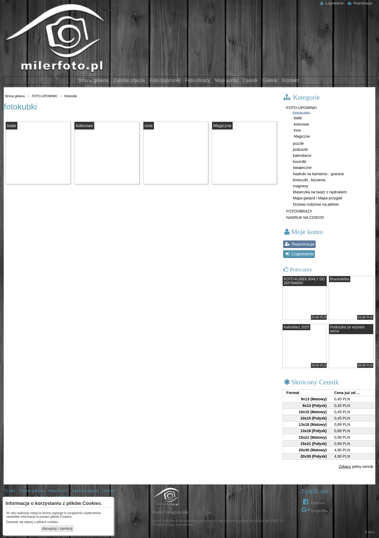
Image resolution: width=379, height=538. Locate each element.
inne (148, 125)
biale (11, 125)
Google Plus (315, 509)
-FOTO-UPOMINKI (301, 108)
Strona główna (93, 80)
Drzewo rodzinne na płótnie (315, 204)
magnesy (300, 186)
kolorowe (84, 125)
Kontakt (290, 80)
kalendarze (301, 155)
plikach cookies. (48, 522)
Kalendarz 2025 (296, 327)
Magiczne (222, 125)
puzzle (298, 143)
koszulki (299, 161)
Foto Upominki (164, 80)
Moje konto (226, 80)
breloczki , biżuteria (308, 180)
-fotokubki (301, 113)
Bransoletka (339, 279)
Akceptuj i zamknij (57, 528)
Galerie (270, 80)
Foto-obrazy (197, 80)
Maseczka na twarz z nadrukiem (319, 192)
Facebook (313, 502)
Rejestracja (359, 3)
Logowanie (331, 3)
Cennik (250, 80)
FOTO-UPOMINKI (44, 96)
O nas (10, 490)
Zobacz (345, 466)
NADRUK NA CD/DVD (304, 217)
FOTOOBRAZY (298, 211)
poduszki (300, 149)
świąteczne (302, 167)
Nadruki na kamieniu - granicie (318, 174)
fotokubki (70, 96)
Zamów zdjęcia (129, 80)
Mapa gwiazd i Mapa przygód (317, 198)
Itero (369, 532)
